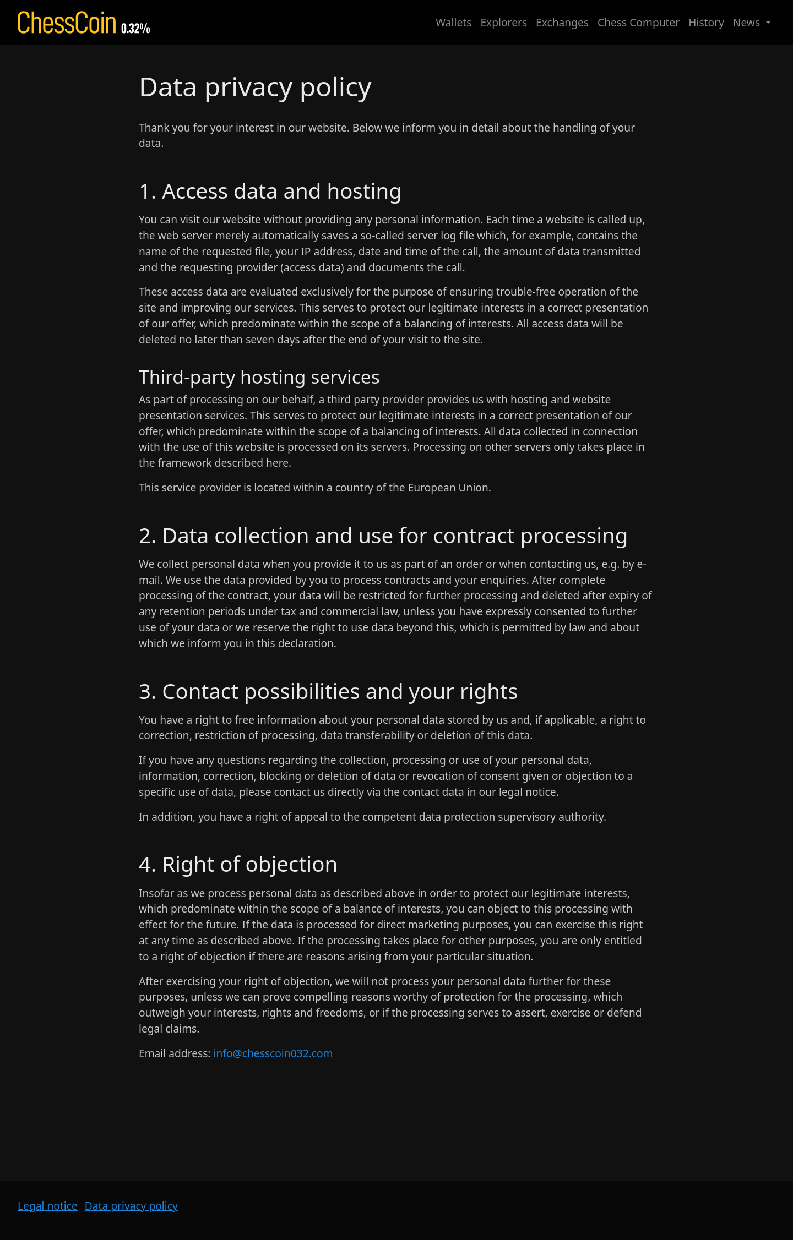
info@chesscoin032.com (273, 1053)
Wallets (453, 22)
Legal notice (48, 1205)
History (706, 22)
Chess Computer (639, 22)
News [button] (748, 22)
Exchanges (562, 22)
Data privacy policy (131, 1205)
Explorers (503, 22)
